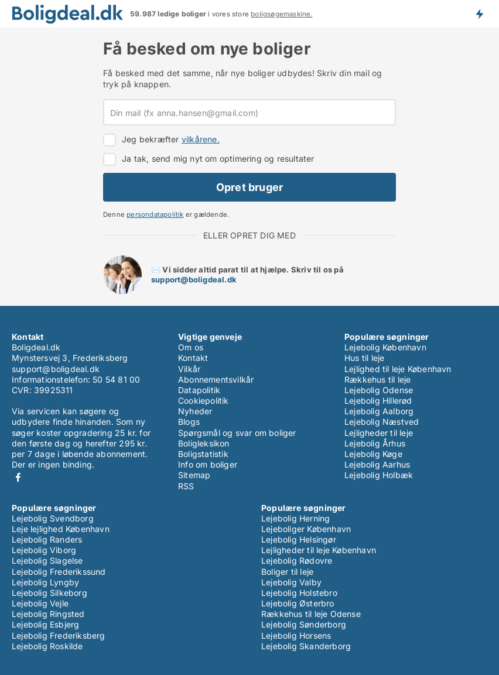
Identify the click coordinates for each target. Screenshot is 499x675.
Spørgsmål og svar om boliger (237, 433)
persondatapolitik (155, 214)
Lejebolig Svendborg (53, 518)
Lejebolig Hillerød (378, 400)
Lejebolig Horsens (296, 635)
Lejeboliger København (306, 529)
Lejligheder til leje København (318, 550)
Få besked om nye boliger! (479, 13)
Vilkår (189, 369)
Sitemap (194, 475)
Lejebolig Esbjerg (45, 624)
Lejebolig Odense (378, 390)
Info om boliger (207, 464)
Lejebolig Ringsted (48, 614)
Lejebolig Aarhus (377, 464)
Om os (190, 347)
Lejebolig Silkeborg (49, 593)
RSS (186, 486)
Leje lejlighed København (61, 529)
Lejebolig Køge (373, 454)
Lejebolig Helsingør (298, 539)
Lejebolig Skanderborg (306, 646)
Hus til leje (364, 358)
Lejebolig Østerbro (297, 603)
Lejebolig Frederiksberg (58, 635)
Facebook (18, 477)
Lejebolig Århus (374, 443)
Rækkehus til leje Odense (311, 614)
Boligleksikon (204, 443)
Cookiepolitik (203, 400)
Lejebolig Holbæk (378, 475)
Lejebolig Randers (47, 539)
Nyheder (195, 411)
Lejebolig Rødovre (296, 560)
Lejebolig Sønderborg (303, 624)
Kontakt (193, 358)
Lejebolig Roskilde (47, 646)
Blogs (189, 422)
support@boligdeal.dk (194, 279)
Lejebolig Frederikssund (59, 572)
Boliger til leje (287, 572)
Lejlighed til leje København (398, 369)
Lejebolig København (385, 347)
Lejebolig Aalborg (378, 411)
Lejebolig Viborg (44, 550)
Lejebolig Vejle (40, 603)
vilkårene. (201, 139)
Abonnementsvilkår (216, 379)
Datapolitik (199, 390)
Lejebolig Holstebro (299, 593)
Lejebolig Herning (295, 518)
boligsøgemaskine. (281, 14)
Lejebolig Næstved (381, 422)
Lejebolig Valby (291, 582)
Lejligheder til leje (378, 433)
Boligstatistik (203, 454)
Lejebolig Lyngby (45, 582)
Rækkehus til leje (377, 379)
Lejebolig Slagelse (47, 560)
